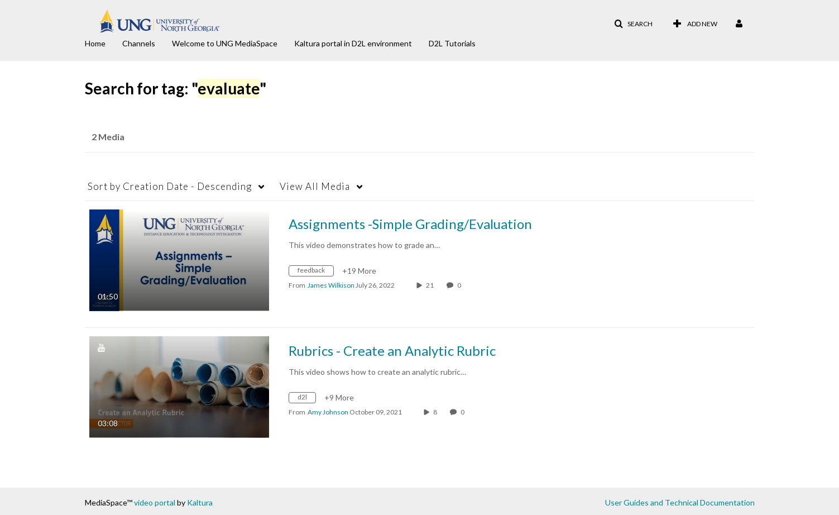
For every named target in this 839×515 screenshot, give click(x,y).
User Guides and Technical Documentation (680, 502)
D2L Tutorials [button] (452, 43)
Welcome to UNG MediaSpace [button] (224, 43)
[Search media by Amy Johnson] (328, 412)
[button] (633, 24)
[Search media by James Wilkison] (331, 285)
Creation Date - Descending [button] (170, 186)
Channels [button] (138, 43)
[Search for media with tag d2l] (306, 399)
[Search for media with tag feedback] (315, 272)
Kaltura (200, 502)
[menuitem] (103, 42)
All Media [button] (315, 186)
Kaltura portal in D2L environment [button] (353, 43)
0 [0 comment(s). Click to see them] (460, 285)
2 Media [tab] (108, 136)
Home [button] (95, 43)
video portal (154, 502)
